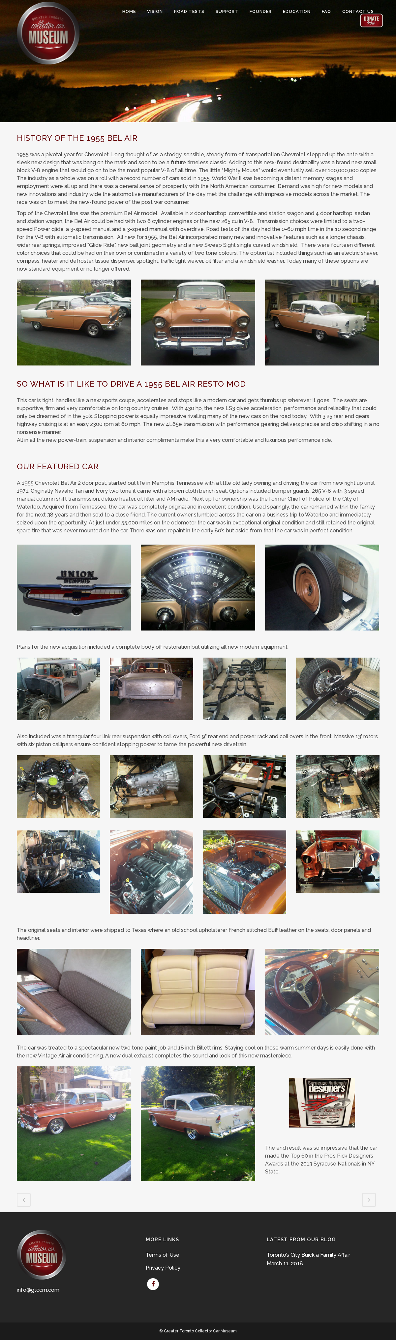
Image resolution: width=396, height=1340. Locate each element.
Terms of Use (162, 1255)
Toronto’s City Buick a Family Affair (308, 1255)
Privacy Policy (163, 1268)
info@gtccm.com (38, 1290)
